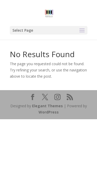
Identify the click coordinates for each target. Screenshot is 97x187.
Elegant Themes (47, 105)
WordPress (49, 112)
